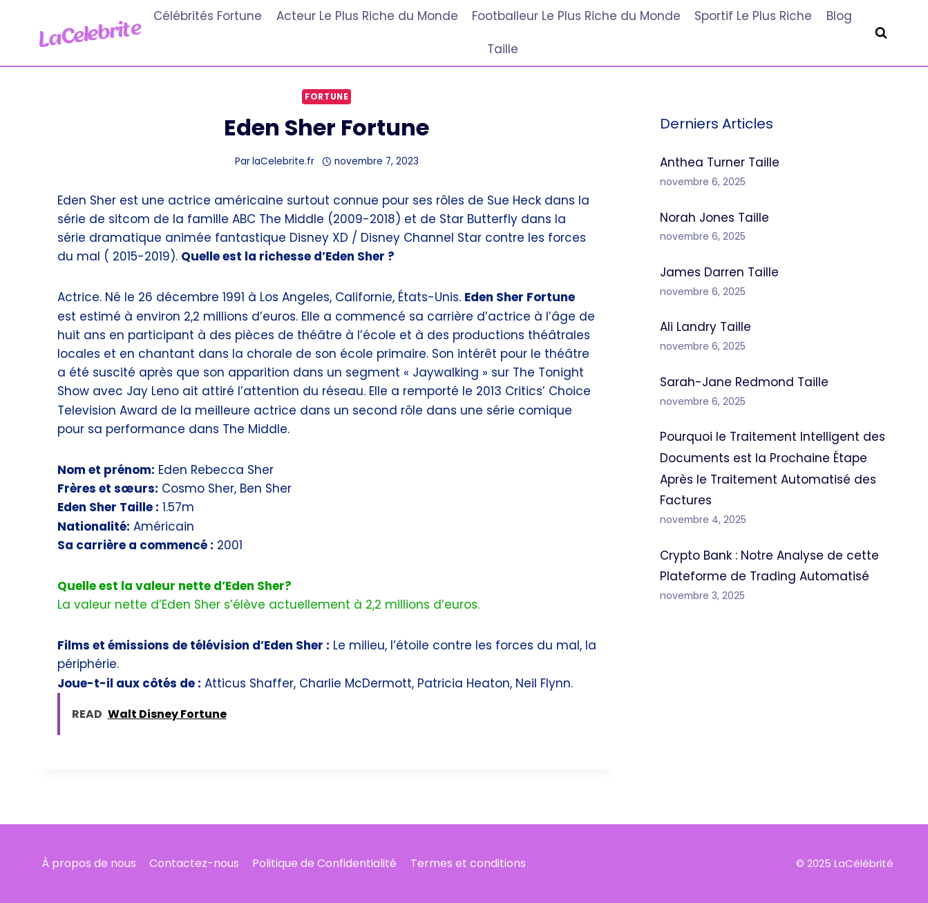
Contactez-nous (194, 863)
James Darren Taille (719, 272)
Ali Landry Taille (705, 327)
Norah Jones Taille (714, 217)
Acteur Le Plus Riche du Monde (367, 16)
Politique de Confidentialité (324, 863)
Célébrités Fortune (207, 16)
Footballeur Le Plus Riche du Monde (576, 16)
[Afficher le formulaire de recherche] (881, 33)
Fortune (326, 96)
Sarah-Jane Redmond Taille (744, 382)
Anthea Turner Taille (719, 162)
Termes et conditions (468, 863)
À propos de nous (88, 863)
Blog (839, 16)
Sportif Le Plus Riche (753, 16)
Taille (502, 49)
